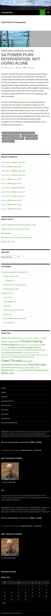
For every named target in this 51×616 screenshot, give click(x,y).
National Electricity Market (13, 138)
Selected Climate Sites (9, 423)
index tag (37, 450)
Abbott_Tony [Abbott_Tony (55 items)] (6, 338)
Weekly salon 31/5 (18, 162)
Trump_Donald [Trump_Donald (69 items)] (26, 370)
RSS (32, 442)
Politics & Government (11, 310)
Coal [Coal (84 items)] (42, 344)
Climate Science (9, 289)
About (3, 392)
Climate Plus (7, 12)
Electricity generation (11, 135)
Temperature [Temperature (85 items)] (7, 370)
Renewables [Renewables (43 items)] (24, 365)
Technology (7, 323)
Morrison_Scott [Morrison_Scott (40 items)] (7, 357)
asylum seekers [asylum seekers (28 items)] (28, 338)
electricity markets (30, 135)
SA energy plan (32, 138)
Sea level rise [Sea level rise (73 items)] (7, 367)
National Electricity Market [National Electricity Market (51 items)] (23, 357)
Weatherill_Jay (8, 141)
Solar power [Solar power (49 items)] (29, 367)
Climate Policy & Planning (24, 51)
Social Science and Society (12, 318)
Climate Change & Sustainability (13, 272)
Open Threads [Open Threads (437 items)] (11, 360)
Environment (8, 302)
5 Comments (29, 68)
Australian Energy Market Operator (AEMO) (18, 133)
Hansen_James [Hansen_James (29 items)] (17, 355)
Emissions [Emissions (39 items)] (29, 350)
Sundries (4, 293)
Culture (6, 297)
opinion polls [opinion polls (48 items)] (27, 361)
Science (6, 314)
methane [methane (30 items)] (45, 355)
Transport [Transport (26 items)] (17, 370)
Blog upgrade (6, 233)
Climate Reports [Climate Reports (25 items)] (23, 345)
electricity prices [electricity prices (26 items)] (20, 350)
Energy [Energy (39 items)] (3, 352)
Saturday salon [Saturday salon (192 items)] (38, 364)
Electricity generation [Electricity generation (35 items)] (8, 350)
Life (4, 306)
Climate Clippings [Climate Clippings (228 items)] (31, 341)
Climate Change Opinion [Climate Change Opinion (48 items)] (10, 341)
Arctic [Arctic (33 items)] (22, 338)
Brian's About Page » (10, 482)
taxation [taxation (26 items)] (37, 367)
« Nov (4, 603)
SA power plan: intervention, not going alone (20, 59)
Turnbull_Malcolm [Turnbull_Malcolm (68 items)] (41, 370)
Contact (4, 397)
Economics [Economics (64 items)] (36, 347)
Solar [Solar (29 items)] (23, 367)
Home (3, 388)
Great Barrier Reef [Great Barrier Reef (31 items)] (6, 355)
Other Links (5, 418)
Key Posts (4, 410)
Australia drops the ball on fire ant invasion (16, 237)
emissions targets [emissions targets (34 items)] (39, 350)
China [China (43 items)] (44, 338)
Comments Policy (8, 401)
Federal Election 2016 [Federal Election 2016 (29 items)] (29, 352)
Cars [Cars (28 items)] (40, 338)
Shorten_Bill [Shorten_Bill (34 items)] (17, 368)
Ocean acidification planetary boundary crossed (18, 225)
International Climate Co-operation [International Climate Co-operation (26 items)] (32, 355)
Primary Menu (48, 12)
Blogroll (5, 414)
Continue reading (16, 124)
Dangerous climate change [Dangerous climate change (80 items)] (20, 347)
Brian (19, 68)
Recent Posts (6, 405)
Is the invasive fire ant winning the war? (15, 229)
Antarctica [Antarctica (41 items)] (16, 338)
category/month (26, 450)
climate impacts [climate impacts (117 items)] (9, 344)
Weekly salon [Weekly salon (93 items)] (7, 373)
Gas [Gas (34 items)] (37, 352)
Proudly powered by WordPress (11, 613)
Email (39, 442)
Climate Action (7, 51)
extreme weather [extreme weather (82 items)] (14, 352)
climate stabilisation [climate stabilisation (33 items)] (34, 345)
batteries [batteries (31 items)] (36, 338)
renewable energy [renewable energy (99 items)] (10, 364)
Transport (9, 280)
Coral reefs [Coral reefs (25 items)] (4, 347)
